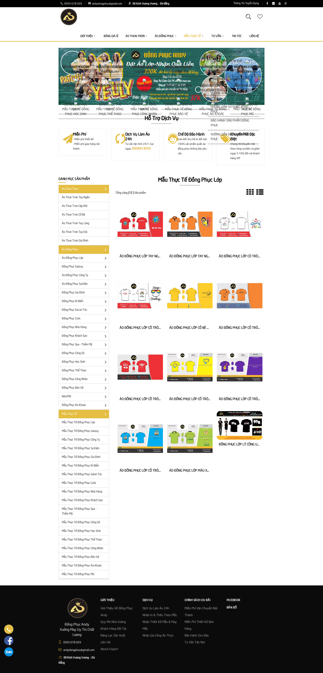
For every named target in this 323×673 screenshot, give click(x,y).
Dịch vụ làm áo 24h (156, 608)
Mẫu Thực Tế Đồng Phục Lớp (78, 422)
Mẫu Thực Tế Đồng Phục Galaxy (80, 431)
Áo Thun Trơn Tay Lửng (75, 223)
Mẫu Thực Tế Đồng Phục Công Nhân (82, 548)
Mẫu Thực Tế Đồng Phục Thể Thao (82, 539)
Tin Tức (236, 36)
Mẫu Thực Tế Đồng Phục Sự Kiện (80, 448)
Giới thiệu (88, 36)
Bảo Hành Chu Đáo (197, 635)
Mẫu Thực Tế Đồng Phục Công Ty (81, 439)
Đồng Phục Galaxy (85, 267)
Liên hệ (105, 642)
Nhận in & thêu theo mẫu (160, 615)
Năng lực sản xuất (113, 635)
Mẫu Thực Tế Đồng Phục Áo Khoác (82, 565)
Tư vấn (217, 36)
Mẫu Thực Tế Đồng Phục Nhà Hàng (82, 491)
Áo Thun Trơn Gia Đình (75, 240)
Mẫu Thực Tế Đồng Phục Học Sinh (81, 531)
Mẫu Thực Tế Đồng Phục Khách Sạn (82, 500)
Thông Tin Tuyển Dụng (221, 3)
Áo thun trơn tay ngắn (76, 197)
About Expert (109, 649)
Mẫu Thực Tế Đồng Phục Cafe (79, 483)
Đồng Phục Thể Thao (85, 370)
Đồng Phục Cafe (85, 319)
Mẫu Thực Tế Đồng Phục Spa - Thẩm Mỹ (79, 511)
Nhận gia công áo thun (158, 635)
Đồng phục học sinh (85, 362)
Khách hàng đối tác (114, 628)
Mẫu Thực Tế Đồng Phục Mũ (78, 574)
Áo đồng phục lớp (85, 258)
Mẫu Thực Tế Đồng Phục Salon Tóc (82, 474)
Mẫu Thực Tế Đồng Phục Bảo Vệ (80, 557)
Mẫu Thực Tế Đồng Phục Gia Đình (81, 457)
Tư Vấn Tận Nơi (195, 642)
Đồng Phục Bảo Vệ (85, 388)
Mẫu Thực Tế (85, 414)
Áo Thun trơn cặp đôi (74, 206)
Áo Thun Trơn (85, 189)
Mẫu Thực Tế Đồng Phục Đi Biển (80, 465)
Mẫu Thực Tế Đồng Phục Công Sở (81, 522)
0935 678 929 (71, 3)
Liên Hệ (254, 36)
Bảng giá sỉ (111, 36)
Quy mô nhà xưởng (113, 622)
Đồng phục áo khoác (85, 405)
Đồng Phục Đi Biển (85, 301)
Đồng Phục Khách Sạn (85, 336)
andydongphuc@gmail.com (105, 3)
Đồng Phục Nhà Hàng (85, 327)
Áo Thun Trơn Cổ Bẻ (73, 214)
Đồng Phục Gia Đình (85, 293)
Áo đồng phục (85, 249)
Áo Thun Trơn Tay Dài (74, 232)
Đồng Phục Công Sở (85, 353)
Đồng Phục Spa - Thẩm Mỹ (85, 344)
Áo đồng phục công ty (85, 275)
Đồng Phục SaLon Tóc (85, 310)
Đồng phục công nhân (85, 379)
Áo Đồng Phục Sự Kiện (85, 284)
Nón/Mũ (85, 396)
